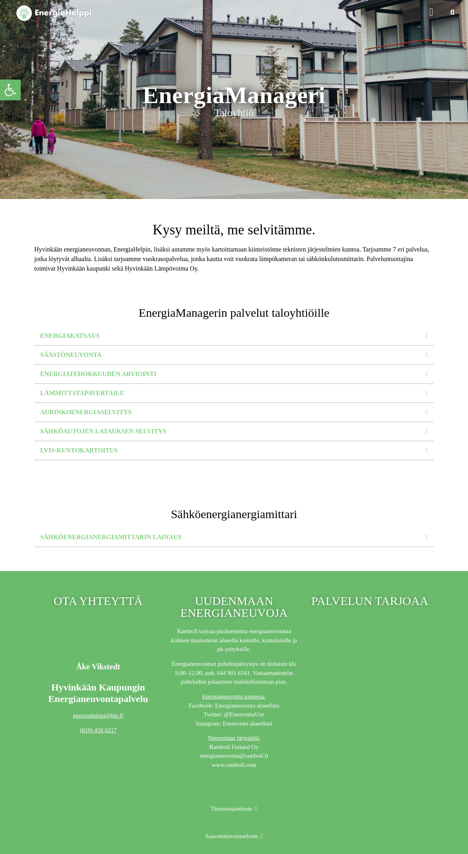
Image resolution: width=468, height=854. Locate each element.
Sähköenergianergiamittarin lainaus (110, 537)
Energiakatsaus (69, 335)
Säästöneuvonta (70, 354)
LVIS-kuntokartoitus (79, 450)
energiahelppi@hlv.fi (98, 715)
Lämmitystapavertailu (82, 393)
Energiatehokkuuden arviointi (98, 373)
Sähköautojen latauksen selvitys (103, 431)
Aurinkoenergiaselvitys (86, 412)
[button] (431, 12)
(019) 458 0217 (98, 730)
